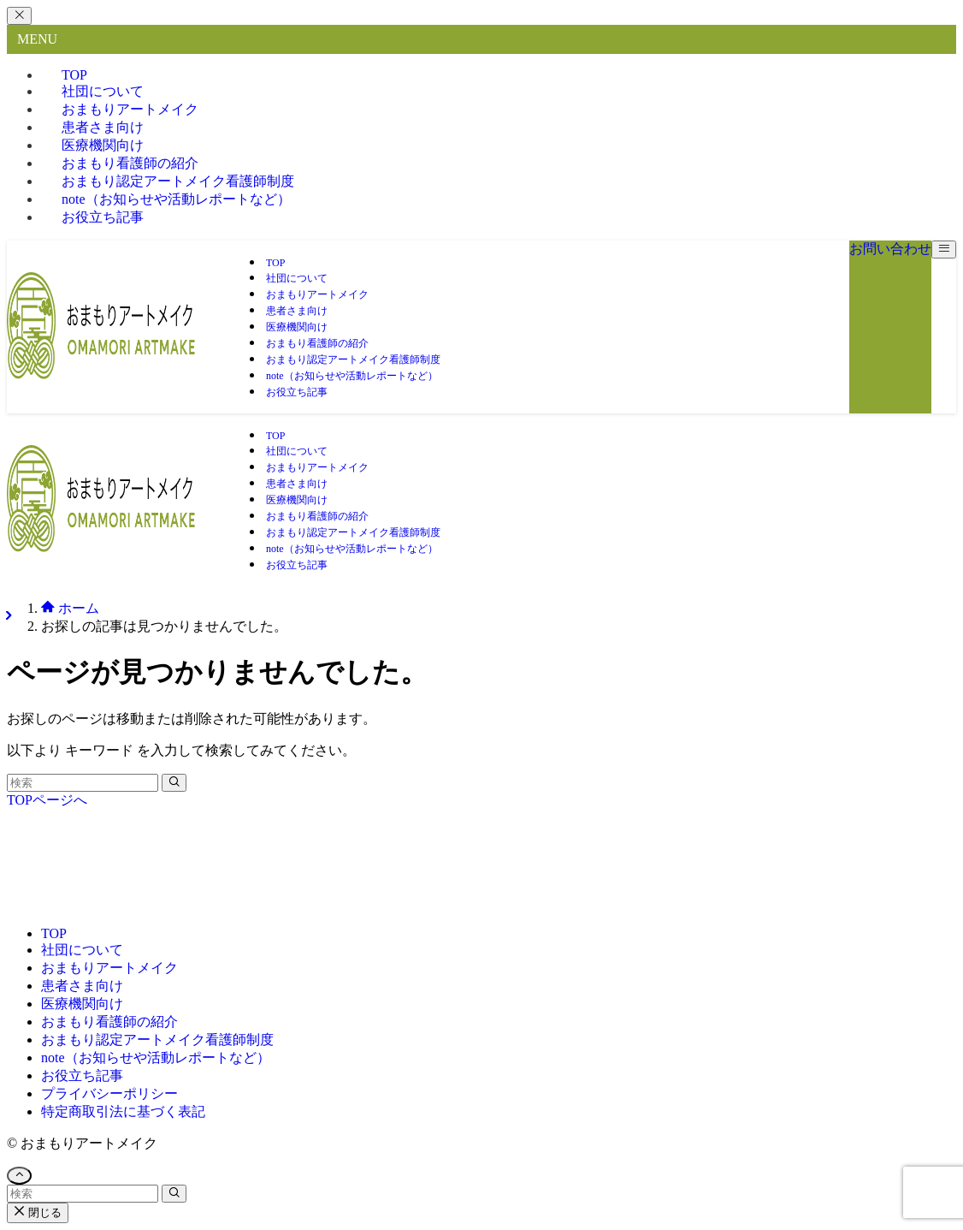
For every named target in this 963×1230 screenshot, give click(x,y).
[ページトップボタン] (19, 1176)
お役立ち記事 (103, 217)
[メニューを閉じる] (19, 16)
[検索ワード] (82, 783)
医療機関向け (82, 1003)
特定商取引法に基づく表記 (123, 1111)
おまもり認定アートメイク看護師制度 (157, 1039)
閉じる (38, 1212)
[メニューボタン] (943, 249)
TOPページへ (47, 800)
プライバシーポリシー (109, 1093)
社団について (82, 949)
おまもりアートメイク (109, 967)
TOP (54, 933)
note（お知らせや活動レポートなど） (176, 199)
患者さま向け (82, 985)
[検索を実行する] (174, 783)
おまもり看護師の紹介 (109, 1021)
